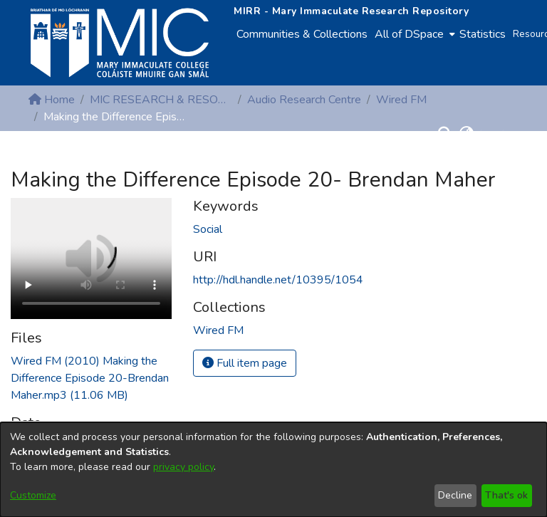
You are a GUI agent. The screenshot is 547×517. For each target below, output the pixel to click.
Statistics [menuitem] (482, 34)
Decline (455, 495)
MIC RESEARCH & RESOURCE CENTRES (161, 100)
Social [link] (207, 229)
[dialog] (273, 469)
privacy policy (183, 467)
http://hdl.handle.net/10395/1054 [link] (278, 280)
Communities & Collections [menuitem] (302, 34)
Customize (33, 495)
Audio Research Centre (304, 100)
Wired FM (401, 100)
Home (51, 100)
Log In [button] (496, 134)
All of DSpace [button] (409, 34)
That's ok (506, 495)
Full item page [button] (244, 363)
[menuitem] (413, 34)
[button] (445, 133)
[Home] (120, 42)
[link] (90, 378)
